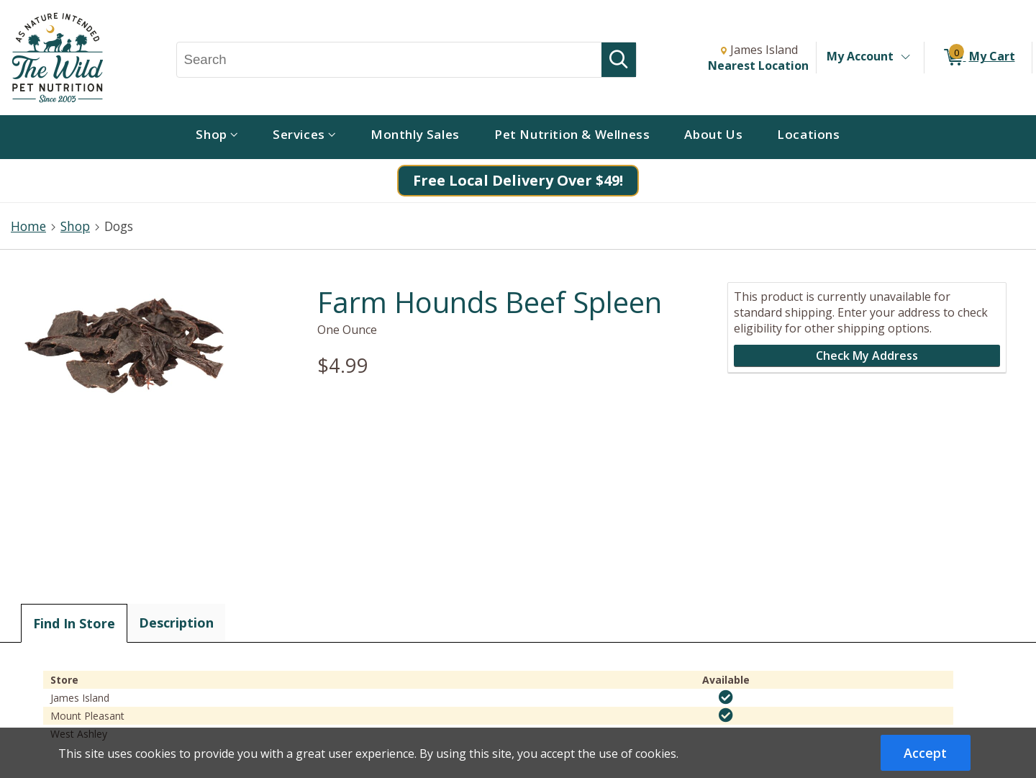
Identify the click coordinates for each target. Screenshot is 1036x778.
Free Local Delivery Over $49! (518, 180)
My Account (860, 56)
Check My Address (867, 355)
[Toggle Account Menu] (905, 57)
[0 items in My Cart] (978, 57)
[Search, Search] (389, 59)
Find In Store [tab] (74, 623)
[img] (726, 697)
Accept (925, 752)
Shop (75, 226)
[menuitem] (217, 137)
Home (28, 226)
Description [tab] (176, 622)
